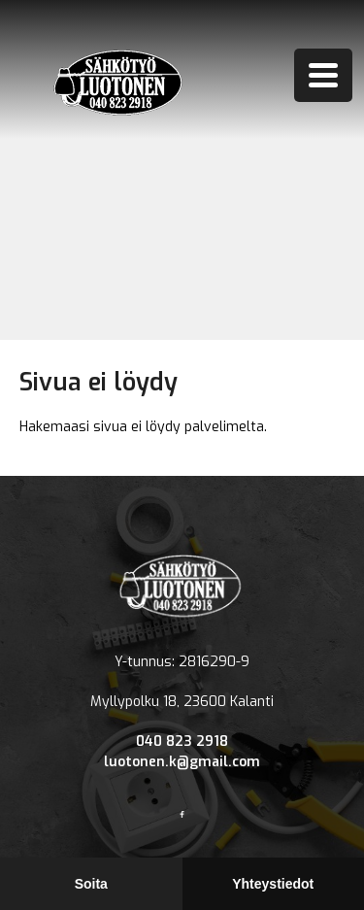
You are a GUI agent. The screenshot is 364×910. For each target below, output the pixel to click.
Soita (91, 884)
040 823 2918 (182, 741)
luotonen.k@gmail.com (182, 762)
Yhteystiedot (273, 884)
